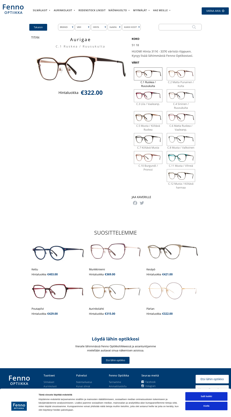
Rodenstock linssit (92, 10)
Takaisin (38, 27)
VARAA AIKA (213, 11)
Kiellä (206, 399)
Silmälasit (42, 10)
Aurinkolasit (65, 10)
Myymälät (141, 10)
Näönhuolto (119, 10)
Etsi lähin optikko (115, 360)
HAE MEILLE (162, 10)
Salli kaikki (206, 389)
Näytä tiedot (45, 411)
